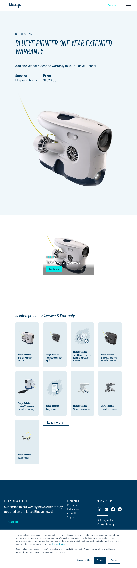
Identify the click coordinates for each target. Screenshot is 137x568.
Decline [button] (114, 560)
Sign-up (13, 522)
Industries (73, 509)
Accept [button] (100, 560)
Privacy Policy (58, 544)
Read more (54, 269)
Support (71, 517)
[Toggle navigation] (128, 5)
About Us (72, 513)
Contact (112, 5)
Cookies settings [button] (84, 560)
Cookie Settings (106, 524)
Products (72, 505)
